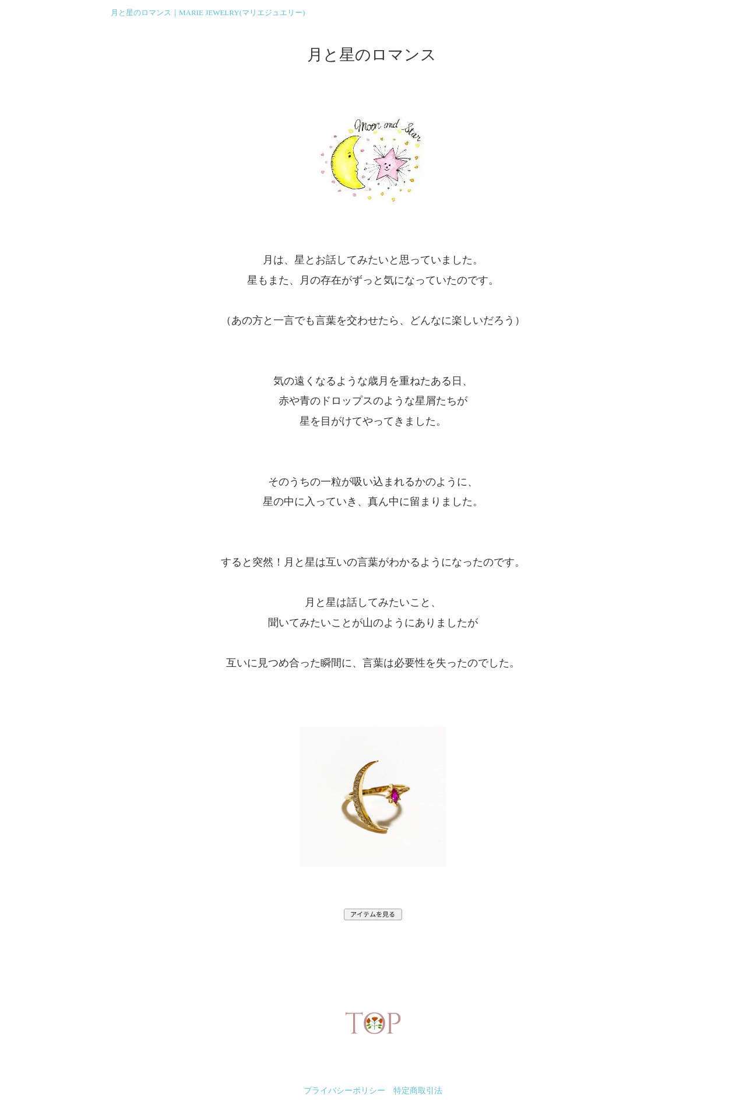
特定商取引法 (417, 1090)
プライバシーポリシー (344, 1090)
